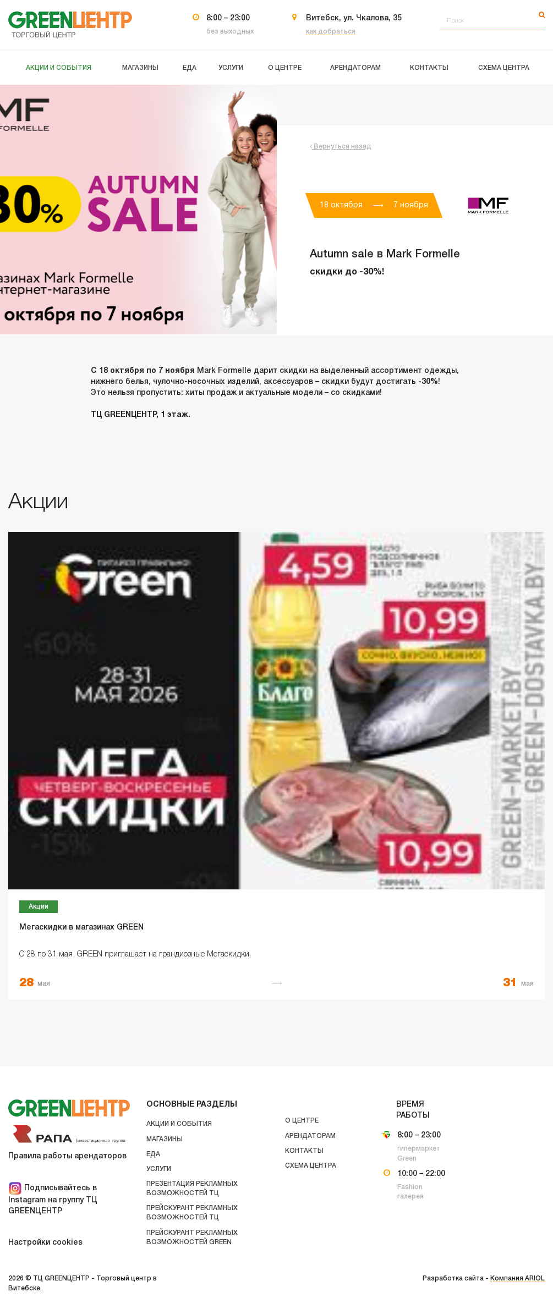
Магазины (164, 1139)
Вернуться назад (340, 147)
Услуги (158, 1169)
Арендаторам (310, 1136)
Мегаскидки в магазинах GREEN (81, 927)
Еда (153, 1154)
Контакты (304, 1151)
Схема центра (310, 1166)
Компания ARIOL (517, 1278)
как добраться (330, 32)
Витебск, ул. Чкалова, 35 (354, 18)
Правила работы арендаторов (67, 1156)
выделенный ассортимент (371, 371)
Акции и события (179, 1124)
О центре (302, 1121)
